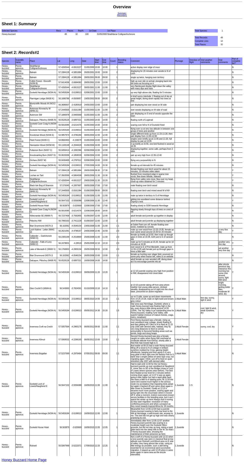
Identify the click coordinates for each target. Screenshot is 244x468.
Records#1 (122, 15)
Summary (122, 13)
